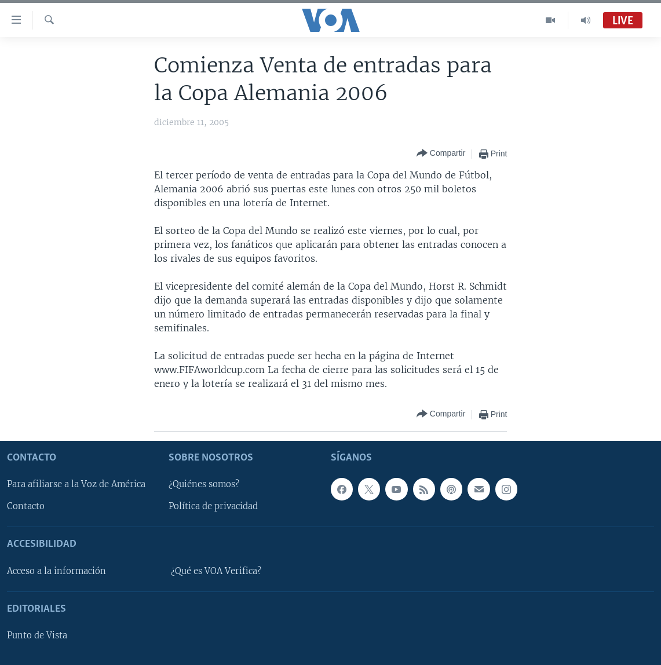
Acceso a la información (56, 571)
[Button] (441, 153)
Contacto (26, 506)
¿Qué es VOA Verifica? (216, 571)
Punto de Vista (37, 635)
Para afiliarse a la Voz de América (76, 484)
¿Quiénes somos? (204, 484)
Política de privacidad (213, 506)
